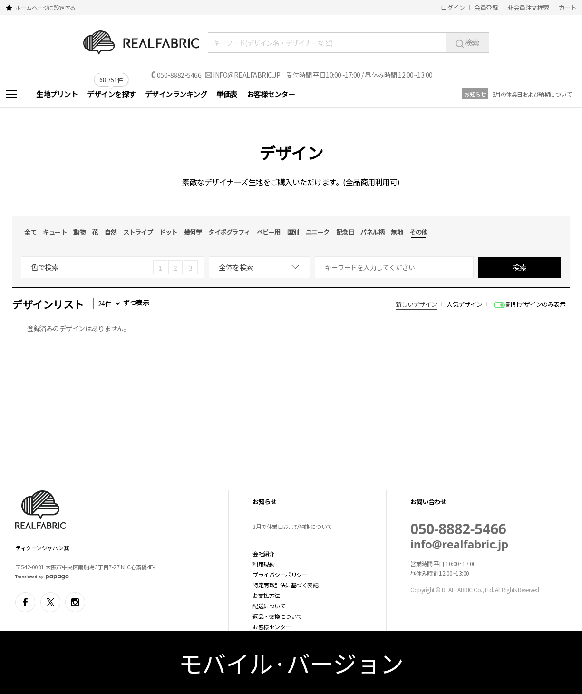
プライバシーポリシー (279, 574)
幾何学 (193, 231)
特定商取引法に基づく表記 (285, 585)
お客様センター (271, 94)
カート (568, 7)
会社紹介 (263, 553)
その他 (418, 231)
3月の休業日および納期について (532, 94)
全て (30, 231)
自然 (110, 231)
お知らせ (475, 94)
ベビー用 (269, 231)
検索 (467, 42)
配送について (268, 606)
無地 (397, 231)
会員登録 (486, 7)
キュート (55, 231)
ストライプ (138, 231)
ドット (168, 231)
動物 (79, 231)
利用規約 (263, 564)
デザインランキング (176, 94)
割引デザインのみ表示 (535, 304)
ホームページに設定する (45, 7)
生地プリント (57, 94)
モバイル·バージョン (291, 662)
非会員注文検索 (528, 7)
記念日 (345, 231)
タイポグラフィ (229, 231)
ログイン (453, 7)
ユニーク (318, 231)
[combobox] (259, 267)
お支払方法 (266, 595)
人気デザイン (464, 304)
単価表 (226, 94)
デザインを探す (111, 94)
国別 (293, 231)
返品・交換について (277, 616)
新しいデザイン (416, 304)
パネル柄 (372, 231)
